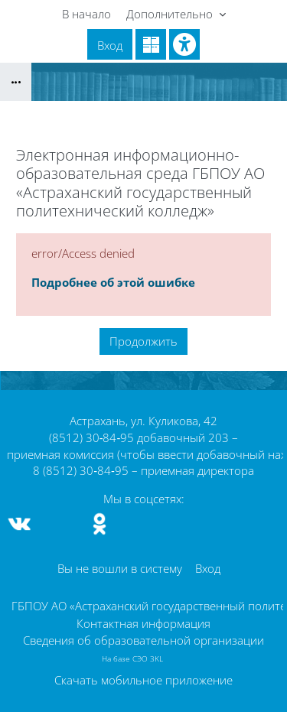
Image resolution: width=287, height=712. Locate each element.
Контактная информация (143, 623)
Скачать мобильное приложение (143, 680)
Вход (109, 45)
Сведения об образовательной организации (143, 640)
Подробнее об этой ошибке (113, 282)
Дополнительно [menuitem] (171, 13)
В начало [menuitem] (86, 13)
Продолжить (143, 341)
